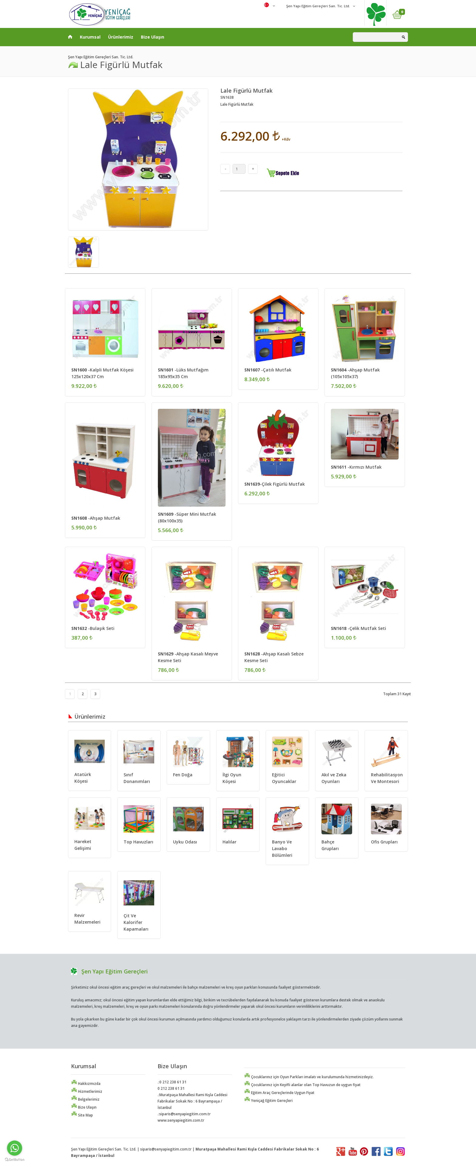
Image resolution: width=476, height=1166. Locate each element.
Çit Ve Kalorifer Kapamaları (136, 922)
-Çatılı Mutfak (267, 370)
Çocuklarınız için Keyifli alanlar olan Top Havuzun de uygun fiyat (302, 1084)
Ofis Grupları (384, 842)
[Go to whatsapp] (14, 1148)
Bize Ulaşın (152, 37)
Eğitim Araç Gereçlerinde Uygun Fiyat (279, 1092)
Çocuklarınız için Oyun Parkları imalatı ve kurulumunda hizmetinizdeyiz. (309, 1076)
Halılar (229, 842)
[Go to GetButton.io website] (14, 1160)
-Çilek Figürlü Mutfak (274, 484)
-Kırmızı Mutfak (356, 467)
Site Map (82, 1115)
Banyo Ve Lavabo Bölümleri (282, 848)
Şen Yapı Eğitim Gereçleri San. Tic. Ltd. (317, 6)
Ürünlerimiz (120, 37)
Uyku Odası (185, 842)
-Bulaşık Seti (92, 628)
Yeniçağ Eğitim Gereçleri (268, 1100)
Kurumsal (90, 37)
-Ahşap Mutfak (95, 518)
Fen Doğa (182, 775)
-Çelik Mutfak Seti (358, 628)
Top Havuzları (138, 842)
